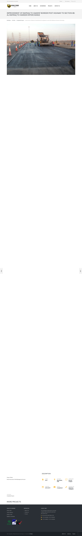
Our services (67, 1)
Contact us (57, 5)
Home (30, 5)
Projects (50, 5)
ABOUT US (36, 5)
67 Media (31, 533)
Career (61, 1)
